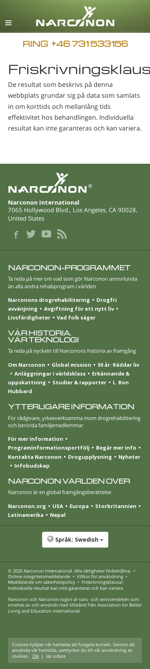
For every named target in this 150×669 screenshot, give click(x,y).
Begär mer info (116, 447)
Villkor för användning (100, 576)
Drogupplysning (90, 456)
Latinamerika (26, 514)
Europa (79, 506)
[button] (75, 544)
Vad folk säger (76, 317)
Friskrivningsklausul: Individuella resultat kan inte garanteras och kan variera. (66, 585)
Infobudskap (32, 465)
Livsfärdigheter (29, 317)
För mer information (35, 438)
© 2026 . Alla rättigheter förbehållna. (69, 571)
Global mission (71, 364)
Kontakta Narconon (35, 456)
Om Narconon (26, 364)
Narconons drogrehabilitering (49, 299)
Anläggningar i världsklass (50, 373)
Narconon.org (27, 506)
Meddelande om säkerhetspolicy (41, 582)
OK (35, 656)
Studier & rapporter (79, 382)
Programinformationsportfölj (49, 447)
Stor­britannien (115, 506)
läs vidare (56, 656)
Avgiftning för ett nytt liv (79, 308)
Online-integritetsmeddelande (39, 576)
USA (57, 506)
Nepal (58, 514)
